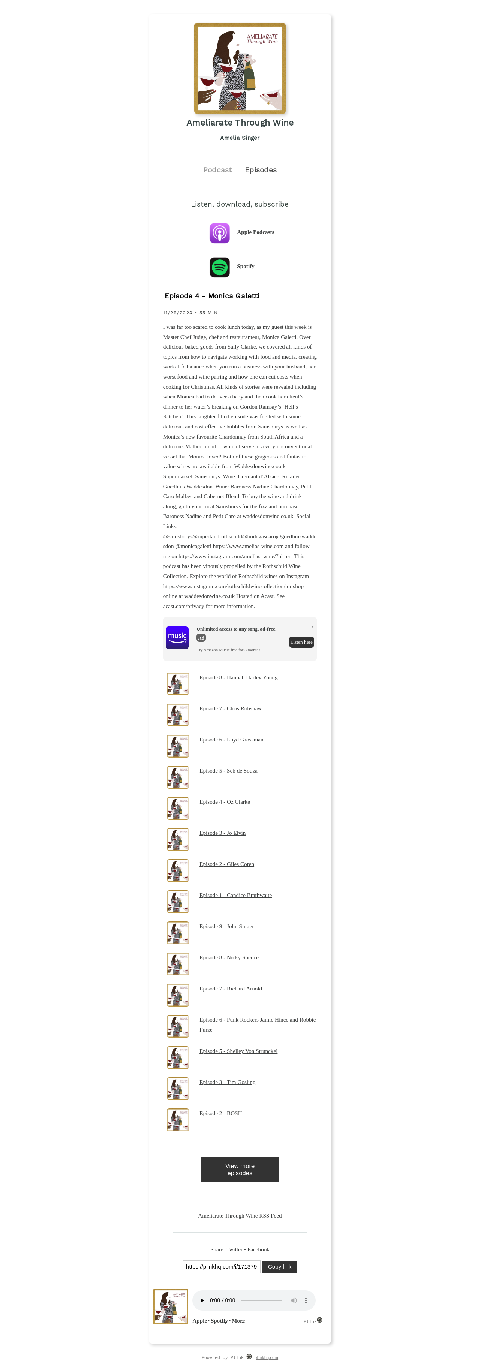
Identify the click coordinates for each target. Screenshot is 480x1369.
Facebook (259, 1249)
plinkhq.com (266, 1357)
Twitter (234, 1249)
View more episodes (240, 1169)
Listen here (301, 642)
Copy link (279, 1266)
